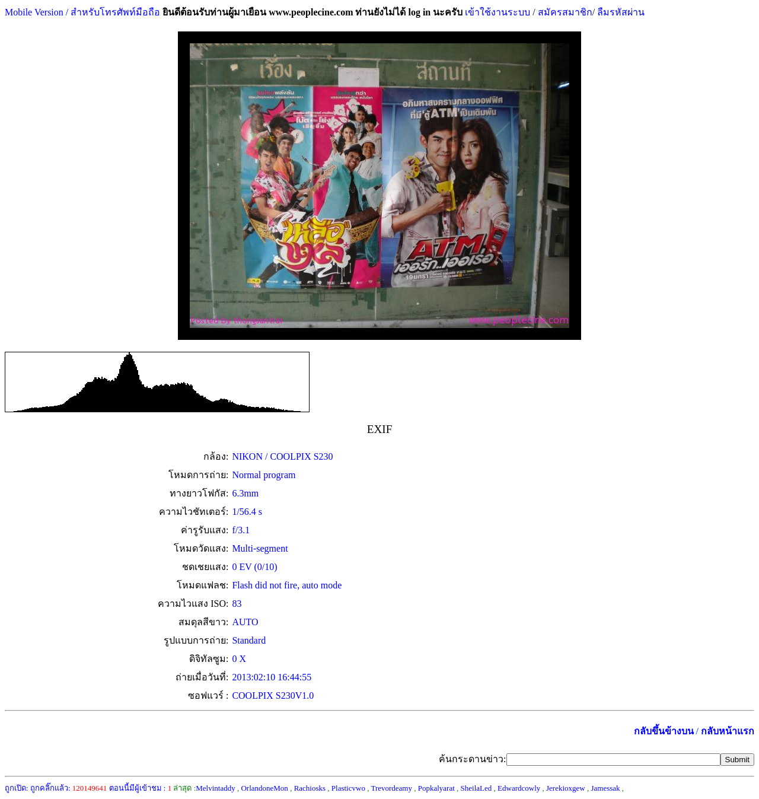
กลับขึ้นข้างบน (664, 731)
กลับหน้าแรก (727, 731)
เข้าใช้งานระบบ (496, 12)
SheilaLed (476, 788)
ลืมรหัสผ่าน (620, 12)
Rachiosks (310, 788)
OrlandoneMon (264, 788)
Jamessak (605, 788)
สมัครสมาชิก (565, 12)
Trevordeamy (391, 788)
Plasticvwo (348, 788)
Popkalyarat (436, 788)
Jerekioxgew (565, 788)
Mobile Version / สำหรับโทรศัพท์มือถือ (82, 12)
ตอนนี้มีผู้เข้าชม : (140, 788)
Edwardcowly (519, 788)
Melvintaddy (215, 788)
